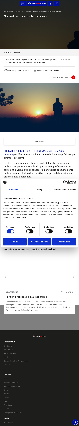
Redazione (10, 70)
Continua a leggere (60, 77)
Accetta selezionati (39, 242)
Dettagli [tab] (39, 189)
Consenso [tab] (14, 189)
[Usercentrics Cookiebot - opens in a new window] (65, 182)
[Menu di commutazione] (23, 3)
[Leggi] (39, 285)
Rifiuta (15, 242)
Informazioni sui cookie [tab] (65, 189)
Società (28, 11)
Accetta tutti (64, 242)
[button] (5, 276)
